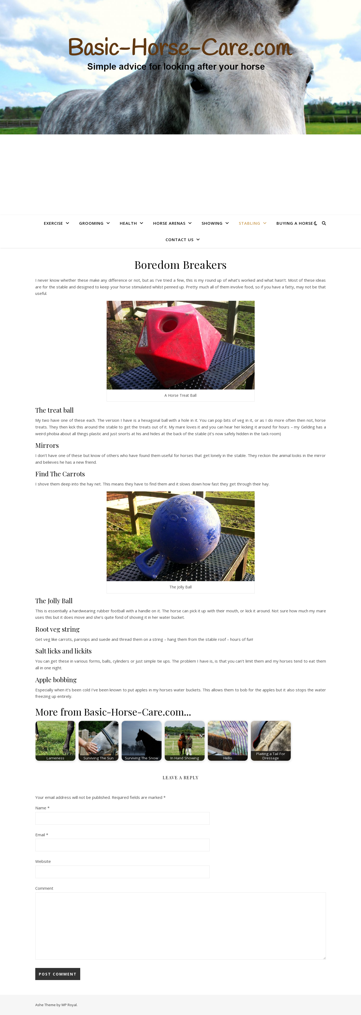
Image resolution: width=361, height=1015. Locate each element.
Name (42, 807)
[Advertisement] (180, 174)
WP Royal (69, 1004)
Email (41, 834)
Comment (44, 888)
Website (43, 861)
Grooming (91, 223)
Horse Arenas (169, 223)
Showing (212, 223)
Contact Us (180, 239)
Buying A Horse (294, 223)
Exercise (53, 223)
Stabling (249, 223)
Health (128, 223)
